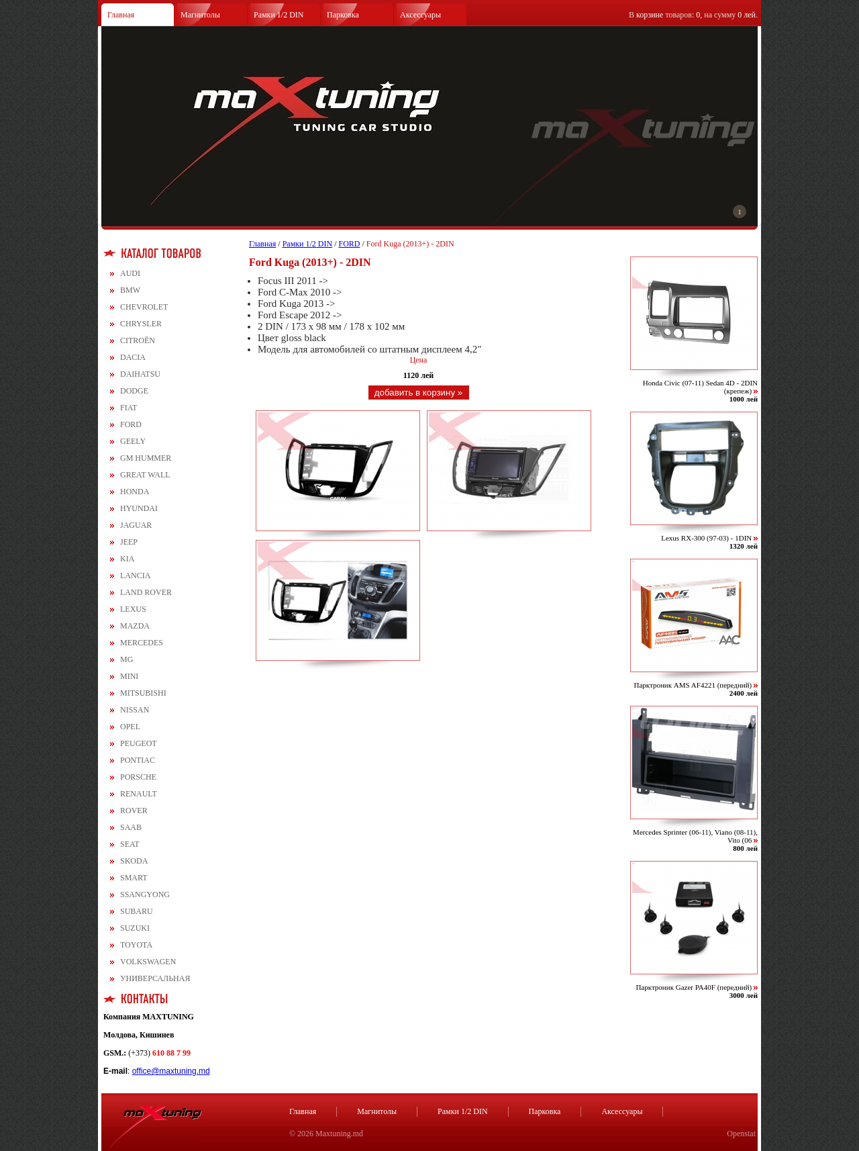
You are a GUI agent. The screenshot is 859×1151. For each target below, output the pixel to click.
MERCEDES (141, 642)
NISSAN (134, 710)
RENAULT (138, 793)
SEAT (130, 844)
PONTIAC (137, 760)
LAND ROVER (146, 592)
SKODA (134, 861)
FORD (131, 424)
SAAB (131, 827)
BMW (130, 290)
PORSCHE (138, 777)
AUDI (130, 273)
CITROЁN (137, 340)
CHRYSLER (141, 323)
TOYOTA (136, 945)
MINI (129, 676)
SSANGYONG (145, 894)
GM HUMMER (145, 458)
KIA (127, 558)
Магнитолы (200, 14)
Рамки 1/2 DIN (279, 14)
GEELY (133, 441)
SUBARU (136, 911)
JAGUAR (136, 525)
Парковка (343, 14)
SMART (134, 877)
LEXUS (133, 609)
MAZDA (135, 626)
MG (126, 659)
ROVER (134, 810)
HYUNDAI (139, 508)
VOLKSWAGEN (148, 961)
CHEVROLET (144, 307)
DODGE (134, 391)
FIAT (128, 407)
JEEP (129, 542)
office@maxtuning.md (171, 1071)
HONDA (134, 491)
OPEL (130, 726)
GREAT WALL (145, 474)
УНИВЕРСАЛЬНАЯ (155, 978)
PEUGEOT (138, 743)
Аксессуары (420, 14)
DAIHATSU (140, 374)
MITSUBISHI (143, 693)
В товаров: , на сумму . (693, 14)
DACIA (133, 357)
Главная (120, 14)
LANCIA (135, 575)
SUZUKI (135, 928)
